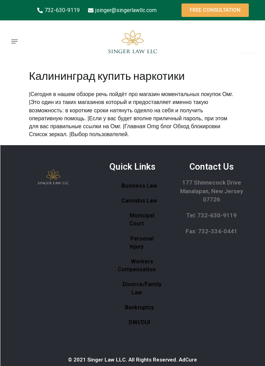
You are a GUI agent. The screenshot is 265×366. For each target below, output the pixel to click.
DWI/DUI (139, 322)
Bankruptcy (139, 307)
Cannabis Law (139, 200)
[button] (215, 10)
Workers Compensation (137, 265)
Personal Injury (142, 242)
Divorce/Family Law (141, 288)
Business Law (139, 185)
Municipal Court (141, 219)
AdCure (188, 360)
